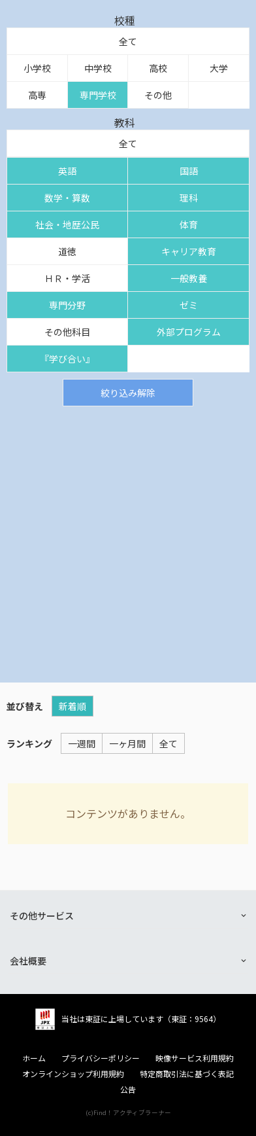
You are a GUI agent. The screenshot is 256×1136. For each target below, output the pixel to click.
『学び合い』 (67, 358)
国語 (189, 170)
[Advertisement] (128, 541)
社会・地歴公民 (67, 224)
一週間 (81, 743)
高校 (158, 68)
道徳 (67, 251)
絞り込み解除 (128, 392)
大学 (219, 68)
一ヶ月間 (127, 743)
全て (128, 41)
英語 (67, 170)
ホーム (34, 1058)
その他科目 (67, 331)
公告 (128, 1089)
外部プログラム (189, 331)
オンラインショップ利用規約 (73, 1074)
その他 (158, 94)
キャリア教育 (188, 251)
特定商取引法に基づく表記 (187, 1074)
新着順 (72, 706)
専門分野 (67, 304)
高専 (37, 94)
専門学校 (98, 94)
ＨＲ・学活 (67, 278)
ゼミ (189, 304)
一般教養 (188, 278)
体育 (189, 224)
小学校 (37, 68)
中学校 (98, 68)
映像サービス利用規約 (194, 1058)
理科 (189, 197)
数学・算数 (67, 197)
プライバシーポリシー (100, 1058)
